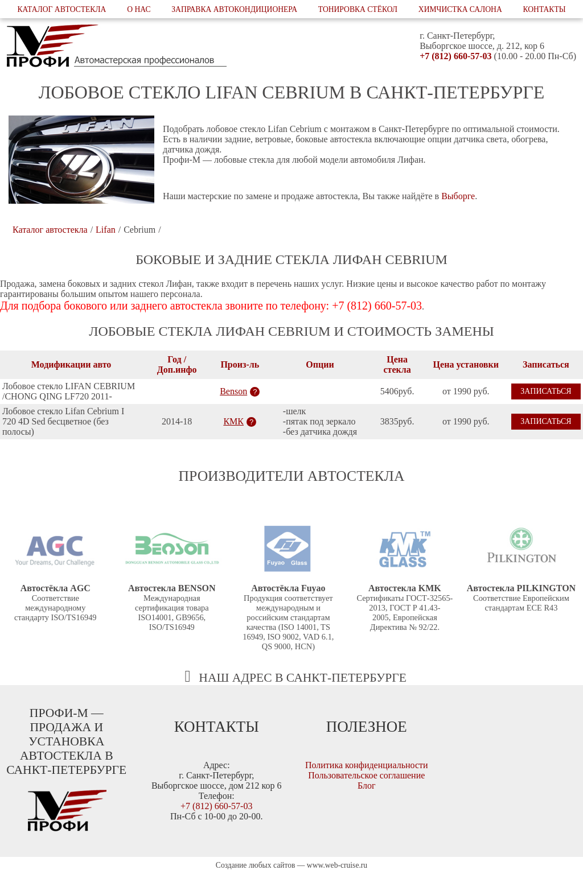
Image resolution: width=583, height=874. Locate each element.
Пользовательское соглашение (366, 775)
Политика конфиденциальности (366, 765)
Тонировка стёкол (357, 9)
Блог (367, 785)
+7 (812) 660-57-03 (455, 56)
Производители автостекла (292, 476)
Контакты (544, 9)
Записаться (545, 391)
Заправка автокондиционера (234, 9)
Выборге (458, 196)
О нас (138, 9)
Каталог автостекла (61, 9)
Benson (233, 391)
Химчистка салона (460, 9)
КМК (233, 421)
